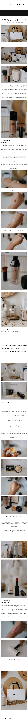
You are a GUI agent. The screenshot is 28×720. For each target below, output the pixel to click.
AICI (17, 168)
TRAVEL (18, 12)
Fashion (23, 10)
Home (5, 10)
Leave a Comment (20, 22)
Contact (14, 10)
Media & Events (14, 15)
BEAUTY (10, 12)
